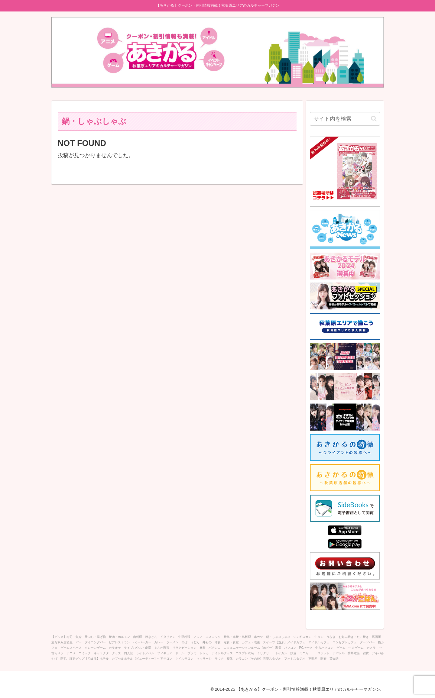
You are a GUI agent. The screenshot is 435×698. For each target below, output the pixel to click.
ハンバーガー (142, 642)
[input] (345, 119)
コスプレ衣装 (245, 653)
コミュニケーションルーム (242, 647)
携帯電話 (354, 653)
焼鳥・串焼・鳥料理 (237, 636)
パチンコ (215, 647)
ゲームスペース (71, 647)
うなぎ (331, 636)
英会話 (334, 658)
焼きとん (151, 636)
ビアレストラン (119, 642)
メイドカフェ (296, 642)
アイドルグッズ (222, 653)
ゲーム (341, 647)
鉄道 (293, 653)
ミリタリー (264, 653)
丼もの (207, 642)
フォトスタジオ (294, 658)
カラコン (242, 658)
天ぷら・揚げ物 (95, 636)
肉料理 (137, 636)
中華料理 (184, 636)
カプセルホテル (122, 658)
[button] (373, 118)
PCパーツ (306, 647)
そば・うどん (190, 642)
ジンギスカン (302, 636)
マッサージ (204, 658)
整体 (230, 658)
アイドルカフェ (318, 642)
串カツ (258, 636)
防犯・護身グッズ (72, 658)
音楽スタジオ (272, 658)
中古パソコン (324, 647)
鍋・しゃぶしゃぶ (278, 636)
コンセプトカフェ (345, 642)
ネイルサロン (184, 658)
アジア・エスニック (207, 636)
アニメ (71, 653)
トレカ (204, 653)
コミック (85, 653)
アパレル (339, 653)
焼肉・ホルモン (119, 636)
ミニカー (306, 653)
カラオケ (115, 647)
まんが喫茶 (161, 647)
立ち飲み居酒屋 (62, 642)
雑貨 (366, 653)
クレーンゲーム (95, 647)
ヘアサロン (164, 658)
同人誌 (128, 653)
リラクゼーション (184, 647)
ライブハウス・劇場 (137, 647)
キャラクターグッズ (107, 653)
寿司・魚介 (74, 636)
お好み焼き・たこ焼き (354, 636)
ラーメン (172, 642)
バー (79, 642)
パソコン (290, 647)
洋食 (218, 642)
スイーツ (269, 642)
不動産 (312, 658)
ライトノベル (145, 653)
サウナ (219, 658)
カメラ (371, 647)
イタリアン (167, 636)
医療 (323, 658)
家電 (278, 647)
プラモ (191, 653)
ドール (179, 653)
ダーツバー (367, 642)
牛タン (318, 636)
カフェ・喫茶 (251, 642)
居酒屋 (376, 636)
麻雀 (203, 647)
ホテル (104, 658)
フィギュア (164, 653)
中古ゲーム (356, 647)
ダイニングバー (95, 642)
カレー (158, 642)
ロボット (323, 653)
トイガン (281, 653)
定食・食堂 (231, 642)
